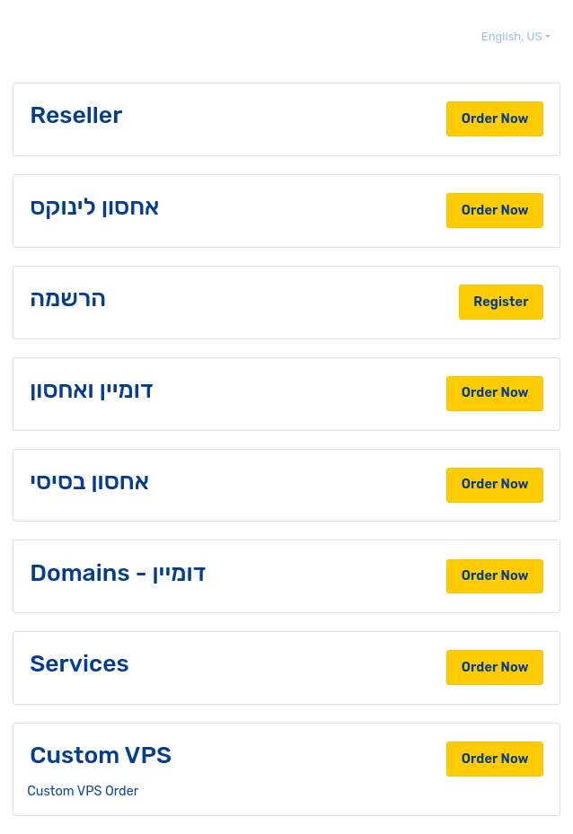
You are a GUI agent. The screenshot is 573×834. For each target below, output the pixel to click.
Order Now (495, 118)
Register (500, 302)
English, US (513, 36)
